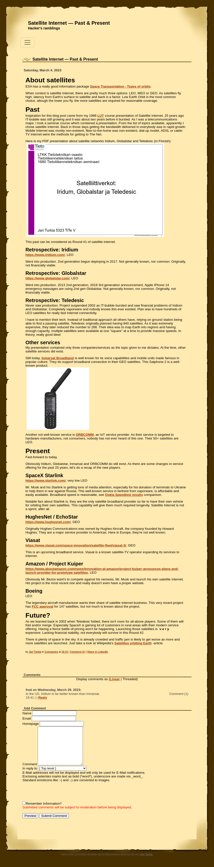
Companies (51, 651)
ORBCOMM (85, 434)
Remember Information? (44, 803)
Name (26, 713)
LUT (100, 115)
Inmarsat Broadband (57, 358)
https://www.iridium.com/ (45, 255)
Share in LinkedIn (97, 651)
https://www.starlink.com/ (45, 480)
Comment (29, 764)
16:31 (64, 651)
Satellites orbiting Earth (133, 643)
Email (26, 718)
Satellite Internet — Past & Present (69, 23)
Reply (42, 697)
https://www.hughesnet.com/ (48, 522)
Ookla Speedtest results (124, 495)
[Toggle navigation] (27, 42)
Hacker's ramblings (44, 28)
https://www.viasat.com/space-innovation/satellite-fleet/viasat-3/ (75, 545)
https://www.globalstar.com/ (47, 278)
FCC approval (42, 606)
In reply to (29, 768)
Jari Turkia (35, 651)
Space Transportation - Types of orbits (120, 86)
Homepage (30, 724)
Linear (115, 679)
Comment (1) (77, 651)
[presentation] (60, 791)
